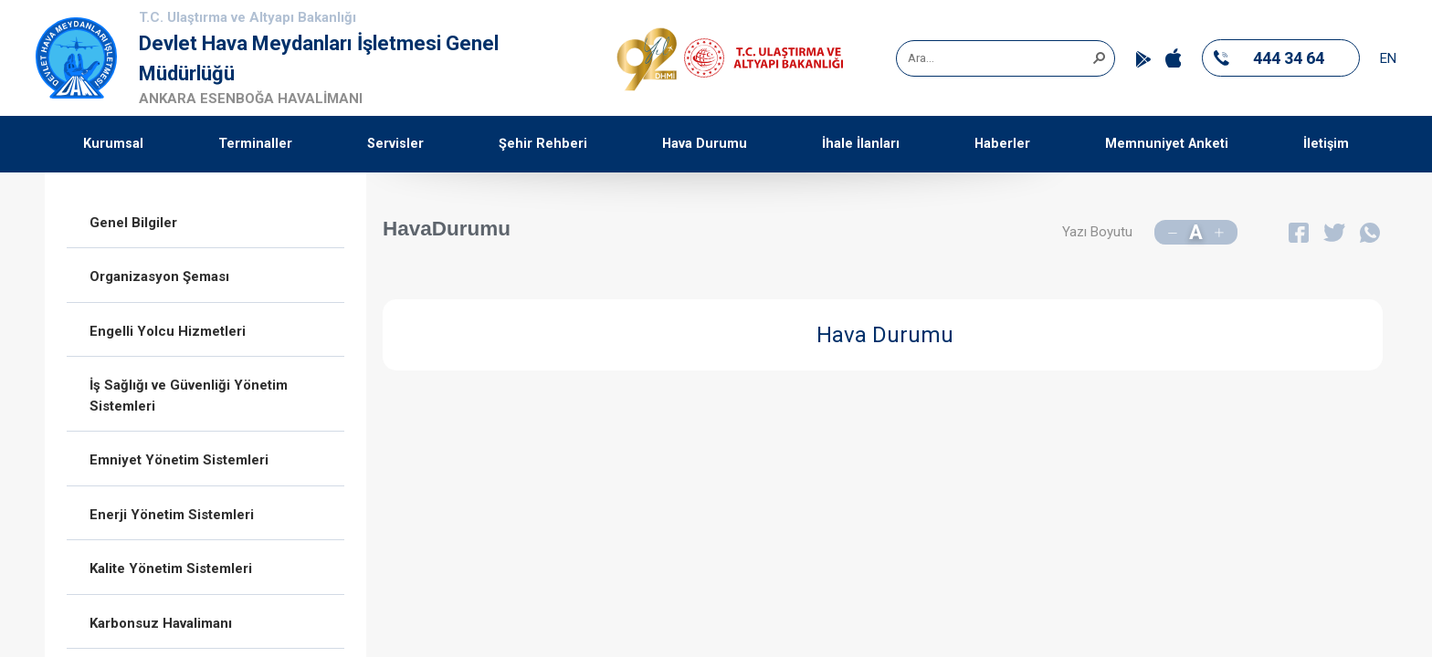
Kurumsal (113, 143)
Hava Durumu (704, 143)
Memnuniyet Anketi (1166, 143)
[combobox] (999, 58)
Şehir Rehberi (543, 143)
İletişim (1326, 143)
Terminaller (255, 143)
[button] (1099, 56)
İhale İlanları (861, 143)
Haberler (1002, 143)
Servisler (395, 143)
